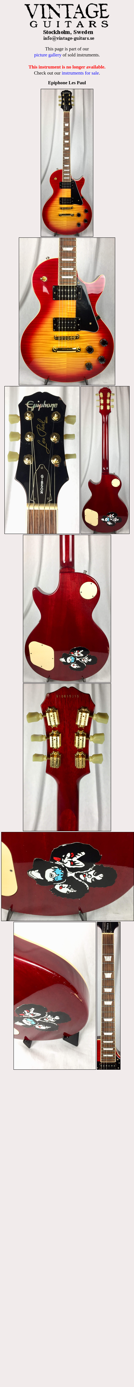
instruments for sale (80, 73)
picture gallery (47, 54)
